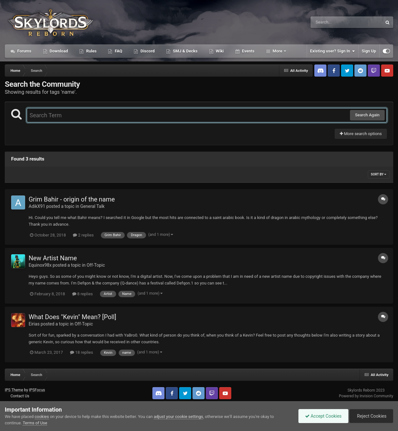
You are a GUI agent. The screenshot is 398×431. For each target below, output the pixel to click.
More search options (361, 133)
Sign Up (369, 51)
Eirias (34, 323)
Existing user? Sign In (332, 51)
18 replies (81, 352)
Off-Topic (96, 265)
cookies (42, 416)
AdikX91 (37, 206)
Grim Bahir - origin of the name (72, 199)
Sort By (378, 174)
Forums (23, 51)
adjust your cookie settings (178, 416)
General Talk (92, 206)
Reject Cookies (371, 416)
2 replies (83, 235)
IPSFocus (37, 390)
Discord (147, 51)
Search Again (367, 115)
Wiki (219, 51)
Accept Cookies (323, 416)
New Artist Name (53, 258)
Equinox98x (40, 265)
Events (247, 51)
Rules (90, 51)
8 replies (82, 293)
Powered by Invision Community (366, 396)
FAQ (118, 51)
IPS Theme (14, 390)
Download (58, 51)
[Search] (330, 22)
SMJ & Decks (185, 51)
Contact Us (19, 396)
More (277, 51)
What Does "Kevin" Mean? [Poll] (72, 317)
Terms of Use (35, 423)
